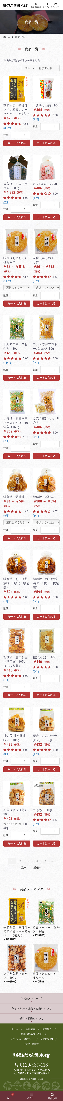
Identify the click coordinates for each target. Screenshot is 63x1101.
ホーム (6, 36)
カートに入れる (16, 143)
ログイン (46, 7)
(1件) (36, 198)
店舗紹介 (47, 1029)
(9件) (36, 281)
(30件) (7, 128)
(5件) (6, 515)
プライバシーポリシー (22, 1038)
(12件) (36, 119)
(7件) (6, 441)
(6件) (36, 824)
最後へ (37, 867)
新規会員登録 (36, 5)
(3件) (36, 436)
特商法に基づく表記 (31, 1034)
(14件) (7, 281)
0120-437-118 (34, 1064)
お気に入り (55, 7)
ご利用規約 (47, 1038)
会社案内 (30, 1029)
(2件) (6, 202)
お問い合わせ (32, 1043)
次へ (24, 867)
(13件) (7, 362)
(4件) (36, 362)
